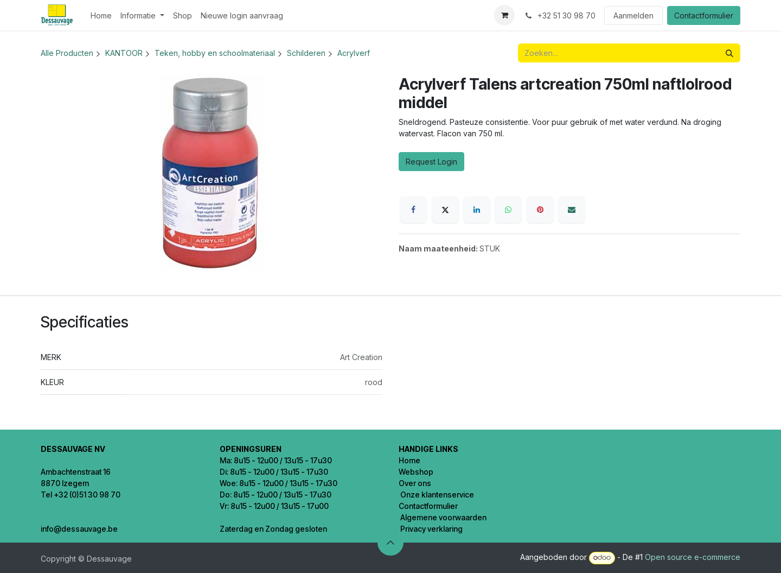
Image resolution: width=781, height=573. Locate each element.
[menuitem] (101, 15)
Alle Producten (67, 53)
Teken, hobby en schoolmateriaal (215, 53)
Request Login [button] (431, 161)
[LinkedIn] (477, 210)
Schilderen (306, 53)
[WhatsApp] (508, 210)
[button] (390, 543)
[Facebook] (413, 210)
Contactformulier (703, 15)
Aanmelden (633, 15)
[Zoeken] (729, 52)
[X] (445, 210)
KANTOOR (124, 53)
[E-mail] (572, 210)
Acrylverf (353, 53)
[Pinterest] (540, 210)
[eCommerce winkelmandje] (504, 15)
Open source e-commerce (692, 557)
